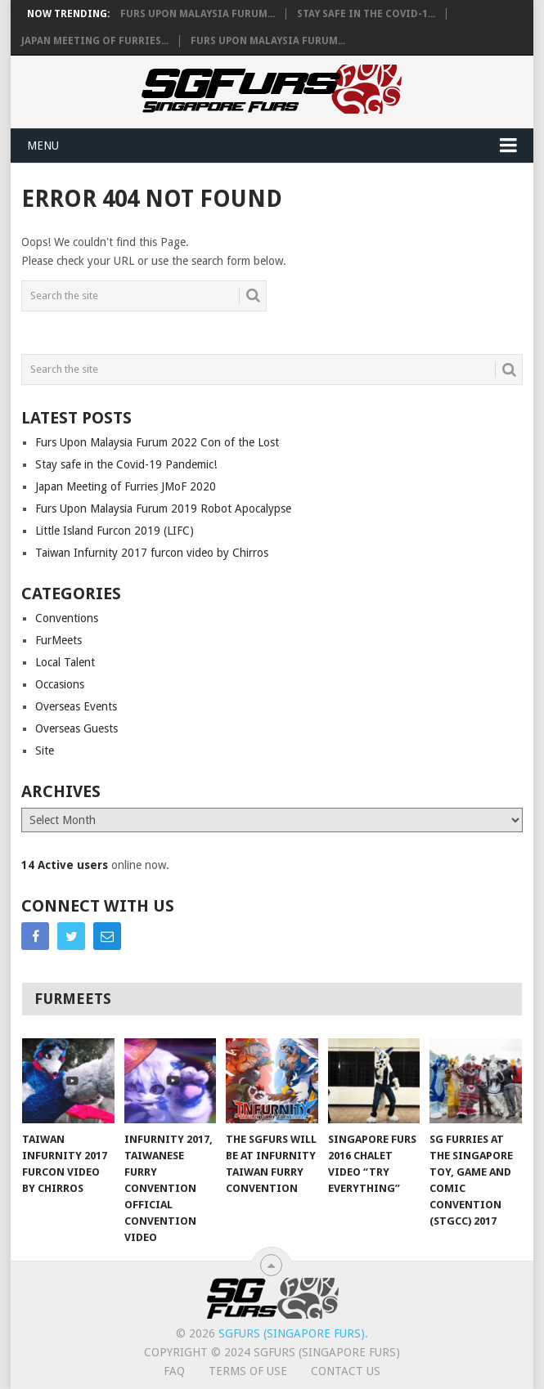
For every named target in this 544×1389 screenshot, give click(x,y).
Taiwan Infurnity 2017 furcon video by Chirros (151, 552)
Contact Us (345, 1371)
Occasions (59, 684)
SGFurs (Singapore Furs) (291, 1333)
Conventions (66, 618)
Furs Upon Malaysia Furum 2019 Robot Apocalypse (163, 508)
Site (44, 750)
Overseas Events (76, 706)
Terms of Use (248, 1371)
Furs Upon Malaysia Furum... (197, 14)
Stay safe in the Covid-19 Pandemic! (126, 464)
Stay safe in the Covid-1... (366, 14)
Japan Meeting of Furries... (95, 41)
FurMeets (58, 640)
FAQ (174, 1371)
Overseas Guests (76, 728)
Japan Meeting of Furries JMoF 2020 (125, 486)
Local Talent (65, 662)
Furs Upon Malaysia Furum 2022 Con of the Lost (157, 442)
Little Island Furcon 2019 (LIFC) (114, 530)
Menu (43, 145)
